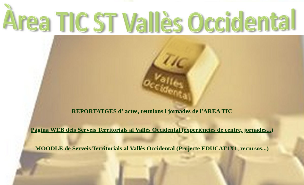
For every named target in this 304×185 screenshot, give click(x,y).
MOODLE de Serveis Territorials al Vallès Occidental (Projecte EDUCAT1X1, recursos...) (152, 148)
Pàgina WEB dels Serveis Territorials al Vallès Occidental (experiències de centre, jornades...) (152, 129)
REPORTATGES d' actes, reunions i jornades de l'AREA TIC (152, 111)
